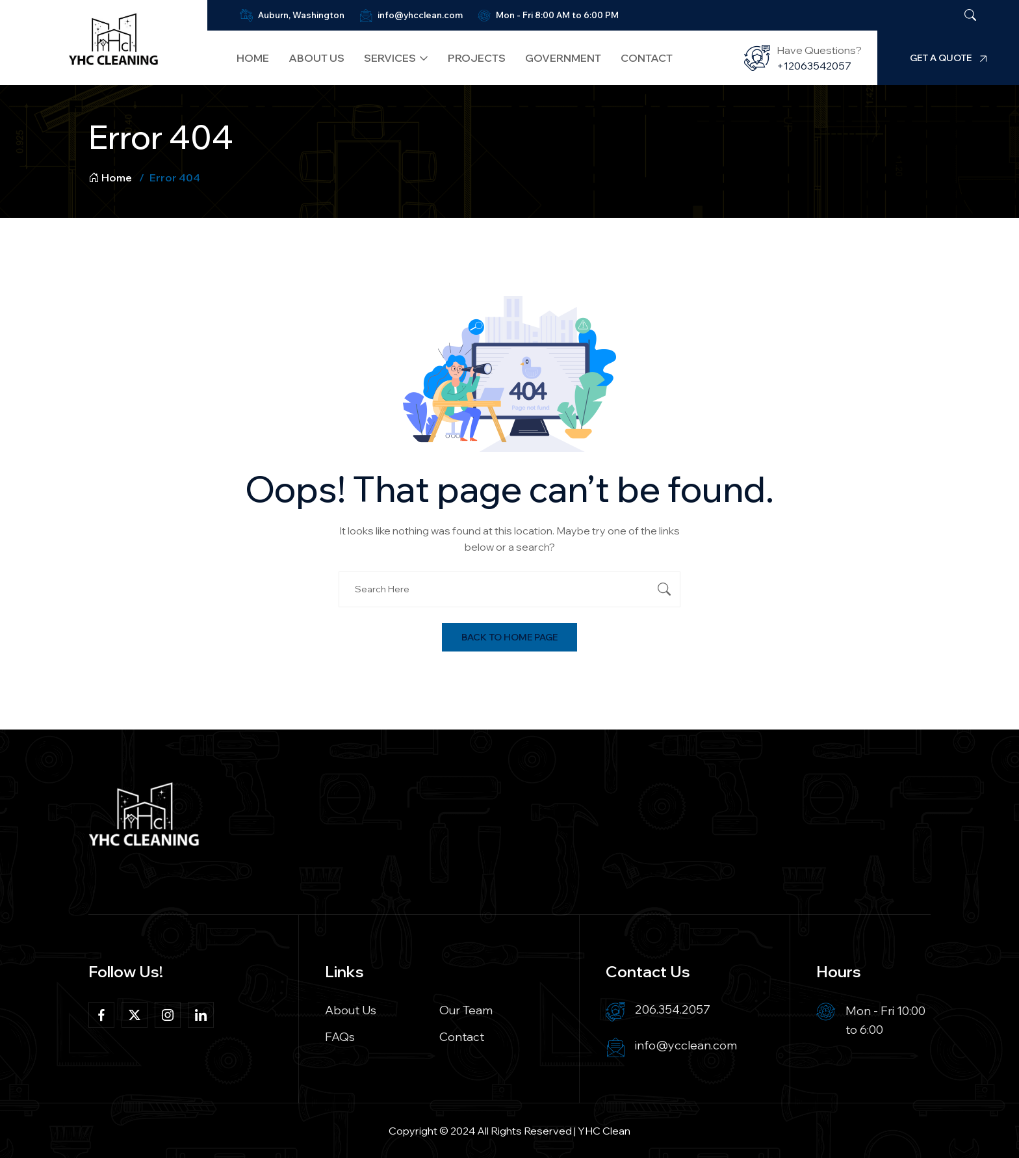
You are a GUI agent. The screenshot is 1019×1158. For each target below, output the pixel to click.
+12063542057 (817, 65)
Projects (470, 57)
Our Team (466, 1010)
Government (557, 57)
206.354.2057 (672, 1009)
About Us (311, 57)
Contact (640, 57)
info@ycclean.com (686, 1045)
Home (247, 57)
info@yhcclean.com (414, 15)
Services (384, 57)
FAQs (340, 1036)
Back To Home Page (509, 637)
